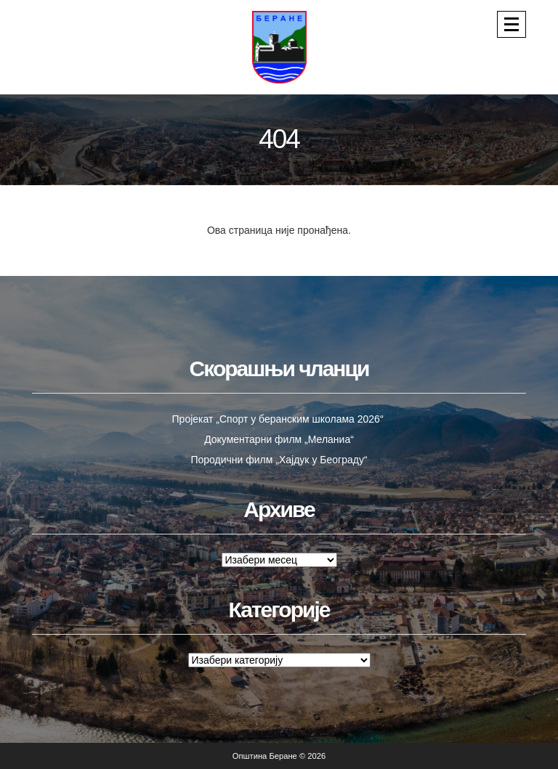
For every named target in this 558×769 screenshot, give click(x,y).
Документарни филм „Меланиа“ (279, 439)
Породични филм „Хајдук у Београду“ (278, 459)
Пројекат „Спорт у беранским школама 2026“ (279, 419)
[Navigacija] (511, 24)
